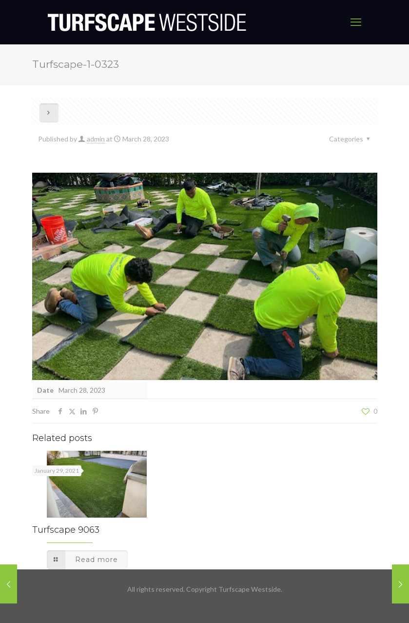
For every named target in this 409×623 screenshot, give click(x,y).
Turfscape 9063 (65, 529)
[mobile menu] (356, 22)
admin (96, 139)
